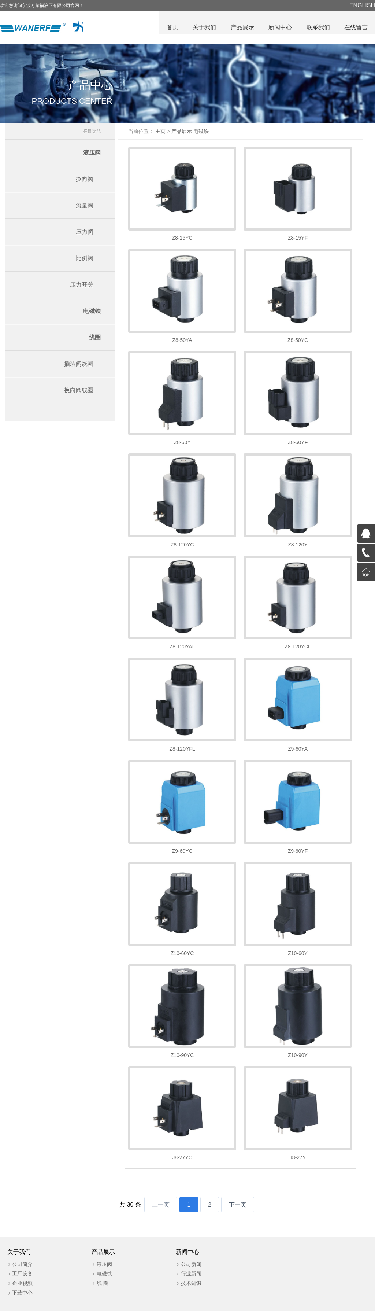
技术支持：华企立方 (276, 1304)
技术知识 (187, 1261)
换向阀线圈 (78, 392)
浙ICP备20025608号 (181, 1304)
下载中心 (22, 1271)
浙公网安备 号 (229, 1304)
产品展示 (241, 28)
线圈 (95, 339)
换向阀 (84, 181)
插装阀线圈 (78, 365)
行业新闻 (187, 1252)
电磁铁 (92, 313)
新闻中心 (280, 28)
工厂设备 (22, 1252)
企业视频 (22, 1261)
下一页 (237, 1183)
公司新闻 (187, 1242)
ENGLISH (362, 5)
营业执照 (313, 1304)
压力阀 (84, 234)
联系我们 (318, 28)
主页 (166, 133)
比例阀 (84, 260)
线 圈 (101, 1261)
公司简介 (22, 1242)
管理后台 (338, 1304)
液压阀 (92, 154)
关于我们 (203, 28)
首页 (171, 28)
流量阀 (84, 207)
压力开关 (81, 286)
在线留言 (356, 28)
